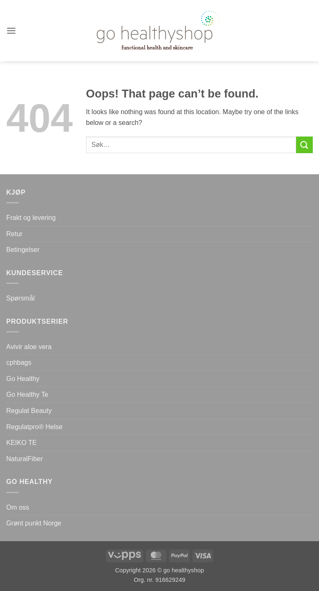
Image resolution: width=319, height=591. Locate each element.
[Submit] (304, 145)
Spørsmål (20, 298)
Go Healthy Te (27, 394)
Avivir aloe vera (29, 346)
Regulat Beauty (29, 410)
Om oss (17, 507)
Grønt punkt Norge (33, 523)
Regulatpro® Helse (34, 426)
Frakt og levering (31, 217)
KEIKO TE (21, 442)
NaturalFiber (24, 458)
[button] (11, 30)
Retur (14, 233)
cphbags (19, 362)
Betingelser (22, 249)
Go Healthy (22, 378)
